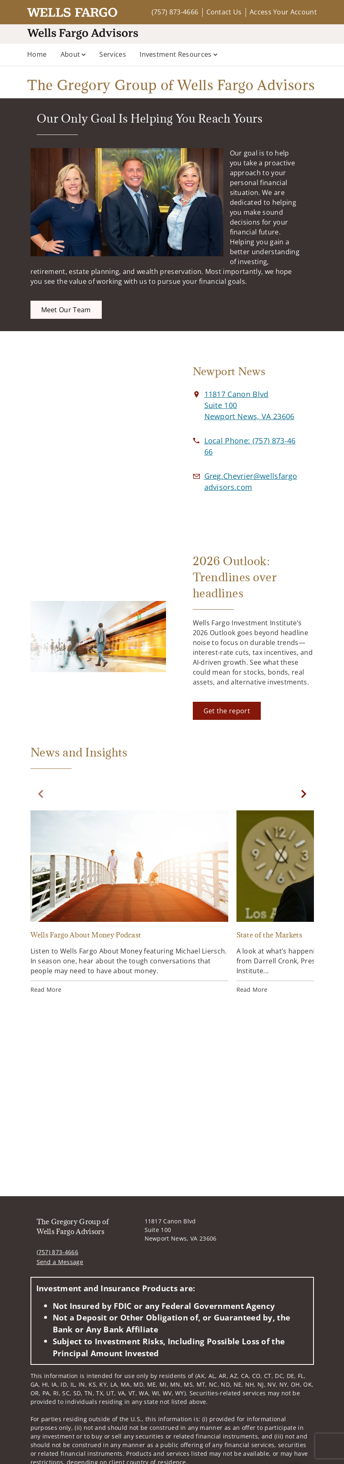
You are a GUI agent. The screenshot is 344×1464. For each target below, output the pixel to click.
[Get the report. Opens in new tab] (227, 711)
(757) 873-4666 (175, 11)
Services (112, 54)
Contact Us (224, 11)
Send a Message (60, 1262)
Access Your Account (283, 11)
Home (37, 54)
